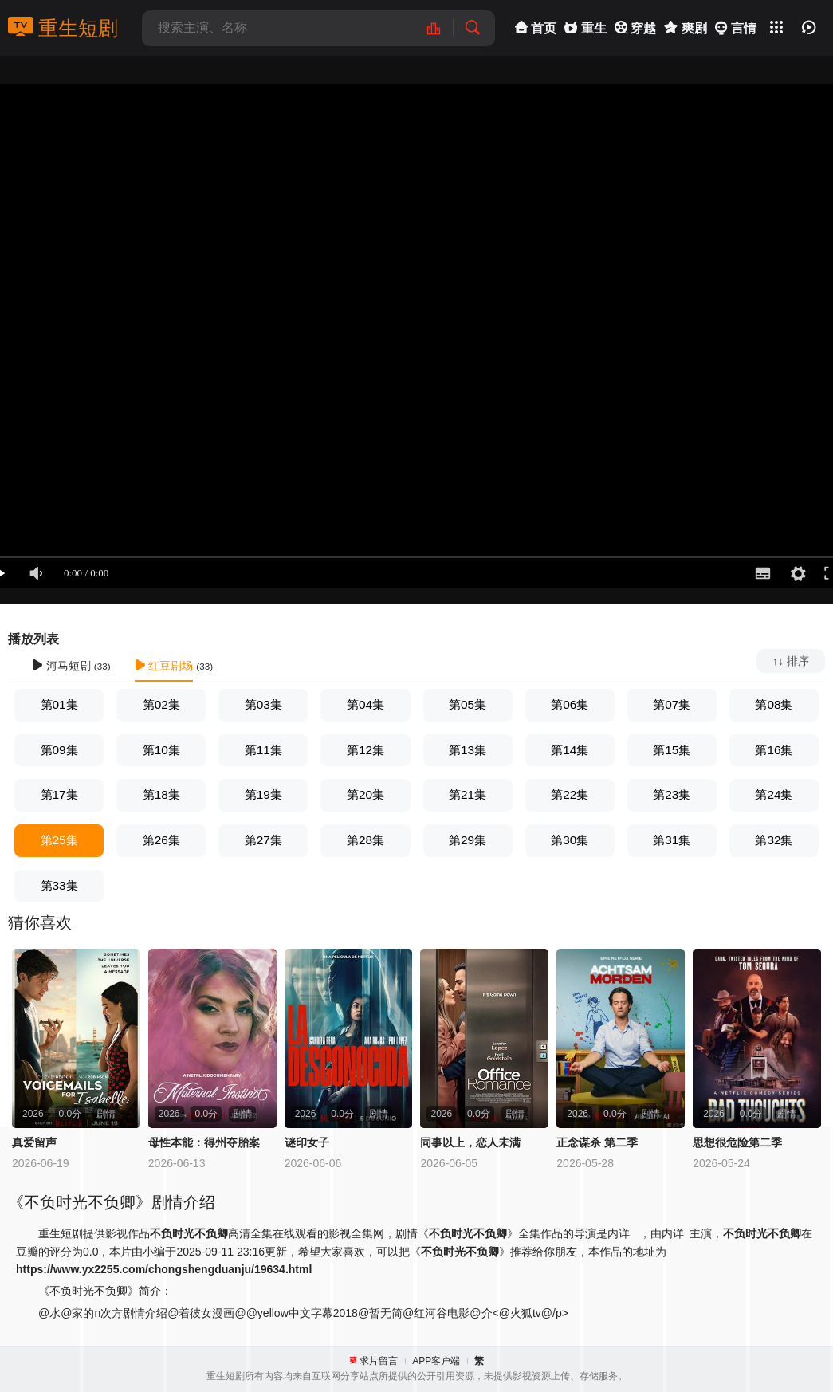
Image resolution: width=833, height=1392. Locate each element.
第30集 (569, 840)
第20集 (365, 794)
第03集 (263, 704)
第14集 (569, 750)
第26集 (161, 840)
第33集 (59, 885)
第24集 (773, 794)
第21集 (467, 794)
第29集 (467, 840)
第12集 (365, 750)
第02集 (161, 704)
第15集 (671, 750)
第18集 (161, 794)
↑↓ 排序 (790, 661)
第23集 (671, 794)
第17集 (59, 794)
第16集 (773, 750)
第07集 (671, 704)
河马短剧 (61, 665)
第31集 (671, 840)
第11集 (263, 750)
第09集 (59, 750)
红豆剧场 (164, 665)
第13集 (467, 750)
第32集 (773, 840)
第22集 (569, 794)
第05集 (467, 704)
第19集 (263, 794)
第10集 (161, 750)
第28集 (365, 840)
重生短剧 (63, 28)
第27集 (263, 840)
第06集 (569, 704)
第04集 (365, 704)
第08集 (773, 704)
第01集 (59, 704)
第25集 (59, 840)
